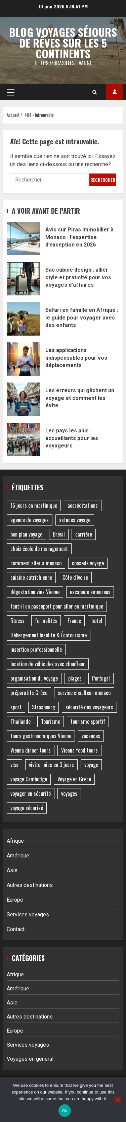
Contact (16, 929)
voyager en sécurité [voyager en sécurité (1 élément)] (30, 793)
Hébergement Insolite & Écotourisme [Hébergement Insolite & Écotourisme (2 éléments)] (48, 635)
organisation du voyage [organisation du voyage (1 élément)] (34, 678)
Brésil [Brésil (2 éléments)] (59, 534)
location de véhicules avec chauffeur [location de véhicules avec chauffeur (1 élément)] (47, 664)
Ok (65, 1110)
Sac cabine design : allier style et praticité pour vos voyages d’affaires (23, 278)
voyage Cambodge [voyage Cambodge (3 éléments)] (28, 779)
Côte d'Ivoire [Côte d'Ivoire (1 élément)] (75, 577)
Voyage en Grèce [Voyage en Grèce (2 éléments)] (74, 779)
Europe (15, 900)
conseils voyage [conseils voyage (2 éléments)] (88, 563)
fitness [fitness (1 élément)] (17, 621)
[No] (117, 1099)
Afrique (15, 841)
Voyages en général (30, 1059)
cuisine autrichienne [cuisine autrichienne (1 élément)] (31, 577)
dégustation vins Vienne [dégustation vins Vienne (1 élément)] (34, 592)
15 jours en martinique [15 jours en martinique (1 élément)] (33, 505)
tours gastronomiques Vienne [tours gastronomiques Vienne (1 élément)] (40, 736)
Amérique (18, 855)
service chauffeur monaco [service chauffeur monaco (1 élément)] (84, 693)
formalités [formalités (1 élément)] (46, 621)
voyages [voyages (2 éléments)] (69, 793)
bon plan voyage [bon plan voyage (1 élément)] (26, 534)
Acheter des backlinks (114, 92)
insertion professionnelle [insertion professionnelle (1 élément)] (36, 649)
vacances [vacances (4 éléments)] (91, 736)
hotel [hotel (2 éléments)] (96, 621)
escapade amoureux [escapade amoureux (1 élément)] (90, 592)
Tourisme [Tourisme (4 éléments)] (50, 721)
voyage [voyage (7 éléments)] (91, 765)
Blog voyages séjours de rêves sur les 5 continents (63, 42)
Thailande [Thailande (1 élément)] (20, 721)
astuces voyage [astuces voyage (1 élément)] (74, 520)
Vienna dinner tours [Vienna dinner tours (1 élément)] (30, 750)
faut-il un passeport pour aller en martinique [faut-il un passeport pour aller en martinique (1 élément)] (56, 606)
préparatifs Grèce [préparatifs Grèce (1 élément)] (28, 693)
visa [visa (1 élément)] (14, 765)
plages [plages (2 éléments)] (75, 678)
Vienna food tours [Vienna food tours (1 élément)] (79, 750)
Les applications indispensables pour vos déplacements (23, 359)
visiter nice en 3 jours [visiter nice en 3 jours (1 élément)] (51, 765)
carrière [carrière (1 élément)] (83, 534)
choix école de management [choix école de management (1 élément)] (39, 549)
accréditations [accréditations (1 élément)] (83, 505)
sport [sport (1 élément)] (16, 707)
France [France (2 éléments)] (74, 621)
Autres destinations (30, 885)
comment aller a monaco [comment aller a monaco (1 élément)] (35, 563)
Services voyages (28, 914)
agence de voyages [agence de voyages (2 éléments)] (29, 520)
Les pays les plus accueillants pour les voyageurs (23, 439)
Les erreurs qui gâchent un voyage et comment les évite (23, 399)
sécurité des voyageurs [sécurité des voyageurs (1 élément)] (89, 707)
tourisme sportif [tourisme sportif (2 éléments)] (88, 721)
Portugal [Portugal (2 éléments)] (101, 678)
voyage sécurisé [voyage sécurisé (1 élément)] (26, 808)
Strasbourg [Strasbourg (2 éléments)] (43, 707)
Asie (12, 870)
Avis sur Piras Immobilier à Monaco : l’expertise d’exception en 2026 (23, 238)
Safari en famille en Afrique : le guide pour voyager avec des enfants (23, 319)
